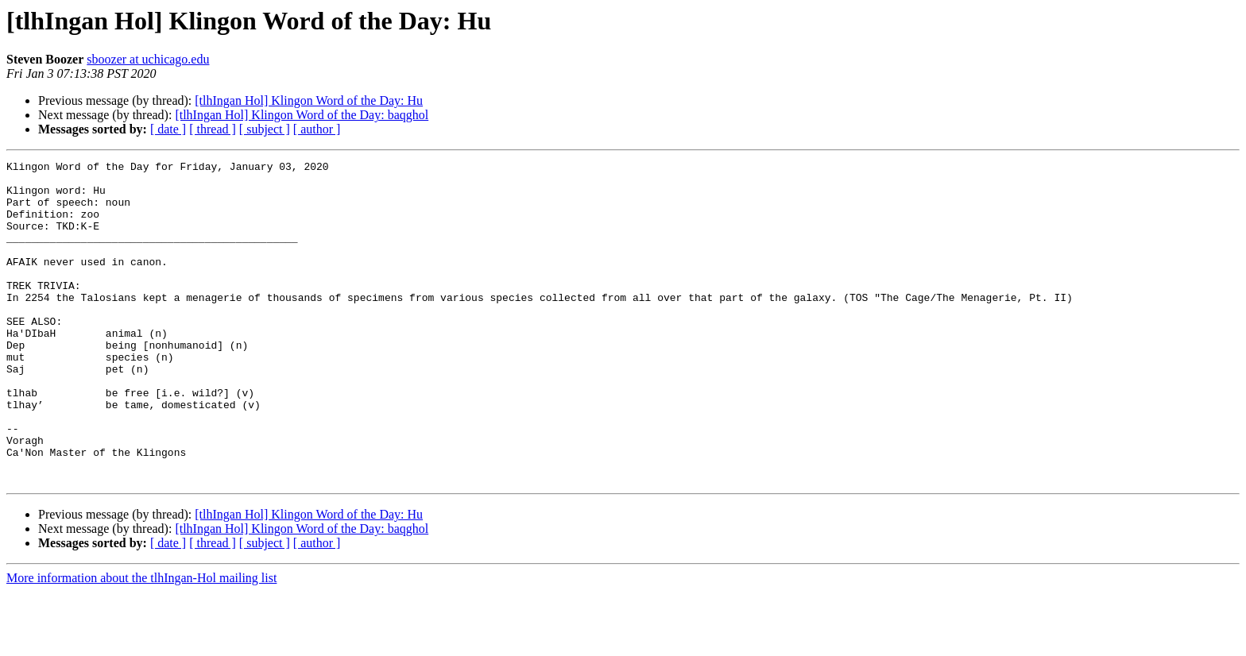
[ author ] (317, 129)
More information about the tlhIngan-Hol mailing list (141, 642)
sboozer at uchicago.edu (148, 59)
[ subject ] (264, 129)
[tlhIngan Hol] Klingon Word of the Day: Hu (309, 100)
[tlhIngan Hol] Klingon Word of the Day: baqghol (301, 115)
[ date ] (168, 129)
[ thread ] (212, 129)
